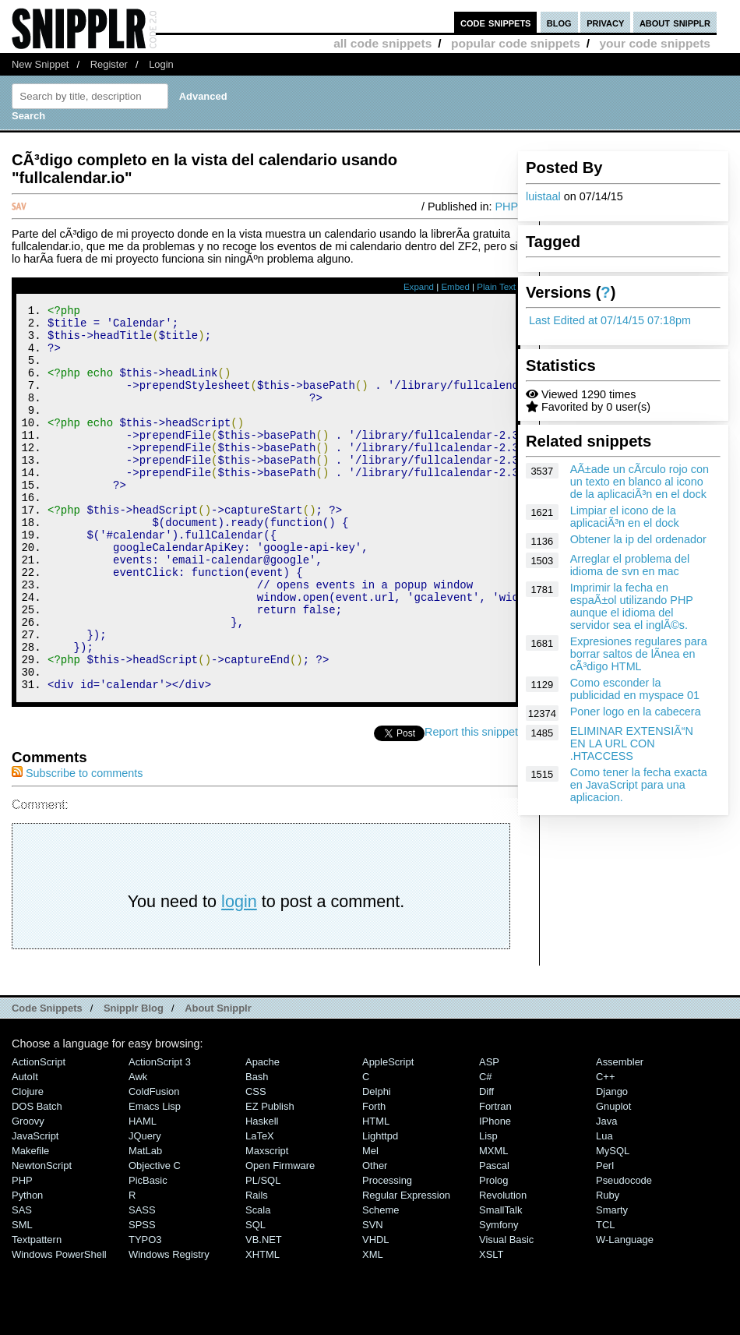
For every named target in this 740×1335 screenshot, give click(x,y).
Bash (257, 1149)
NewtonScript (42, 1238)
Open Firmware (280, 1238)
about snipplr (675, 22)
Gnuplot (613, 1179)
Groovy (28, 1193)
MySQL (612, 1223)
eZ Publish (269, 1179)
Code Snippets (47, 1080)
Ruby (607, 1267)
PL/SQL (262, 1253)
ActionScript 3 (160, 1134)
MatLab (145, 1223)
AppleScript (388, 1134)
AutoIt (25, 1149)
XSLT (491, 1327)
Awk (138, 1149)
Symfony (498, 1297)
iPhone (495, 1193)
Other (374, 1238)
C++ (605, 1149)
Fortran (495, 1179)
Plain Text (496, 286)
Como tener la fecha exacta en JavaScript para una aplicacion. (638, 784)
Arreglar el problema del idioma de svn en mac (630, 565)
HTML (375, 1193)
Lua (604, 1208)
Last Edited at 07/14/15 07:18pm (610, 320)
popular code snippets (515, 43)
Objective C (155, 1238)
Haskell (261, 1193)
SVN (372, 1297)
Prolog (493, 1253)
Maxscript (266, 1223)
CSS (255, 1164)
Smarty (612, 1282)
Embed (455, 286)
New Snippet (40, 64)
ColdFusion (154, 1164)
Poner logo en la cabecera (635, 711)
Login (161, 64)
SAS (22, 1282)
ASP (489, 1134)
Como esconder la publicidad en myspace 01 (634, 688)
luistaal (543, 196)
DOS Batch (37, 1179)
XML (372, 1327)
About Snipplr (218, 1080)
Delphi (376, 1164)
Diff (486, 1164)
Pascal (494, 1238)
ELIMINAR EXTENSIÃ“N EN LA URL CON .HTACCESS (631, 743)
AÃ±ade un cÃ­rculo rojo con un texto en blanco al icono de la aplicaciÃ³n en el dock (639, 481)
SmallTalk (500, 1282)
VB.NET (263, 1312)
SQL (255, 1297)
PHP (506, 206)
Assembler (619, 1134)
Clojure (28, 1164)
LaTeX (259, 1208)
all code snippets (382, 43)
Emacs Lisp (155, 1179)
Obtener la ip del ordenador (638, 539)
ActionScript (38, 1134)
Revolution (503, 1267)
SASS (142, 1282)
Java (606, 1193)
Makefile (30, 1223)
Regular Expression (406, 1267)
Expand (418, 286)
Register (109, 64)
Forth (374, 1179)
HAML (143, 1193)
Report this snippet (471, 804)
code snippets (495, 22)
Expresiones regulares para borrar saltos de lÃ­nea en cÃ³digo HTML (638, 654)
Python (27, 1267)
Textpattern (37, 1312)
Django (612, 1164)
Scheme (381, 1282)
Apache (262, 1134)
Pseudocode (624, 1253)
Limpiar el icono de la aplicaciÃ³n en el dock (624, 516)
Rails (256, 1267)
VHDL (375, 1312)
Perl (605, 1238)
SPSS (142, 1297)
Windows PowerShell (59, 1327)
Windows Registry (169, 1327)
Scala (257, 1282)
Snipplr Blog (134, 1080)
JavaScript (35, 1208)
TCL (605, 1297)
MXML (493, 1223)
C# (485, 1149)
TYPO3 (145, 1312)
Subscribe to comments (77, 845)
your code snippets (654, 43)
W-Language (625, 1312)
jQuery (145, 1208)
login (239, 974)
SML (22, 1297)
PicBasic (148, 1253)
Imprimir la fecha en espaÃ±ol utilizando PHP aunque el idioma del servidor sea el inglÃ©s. (631, 606)
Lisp (488, 1208)
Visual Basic (506, 1312)
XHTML (262, 1327)
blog (559, 22)
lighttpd (380, 1208)
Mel (370, 1223)
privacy (605, 22)
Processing (387, 1253)
